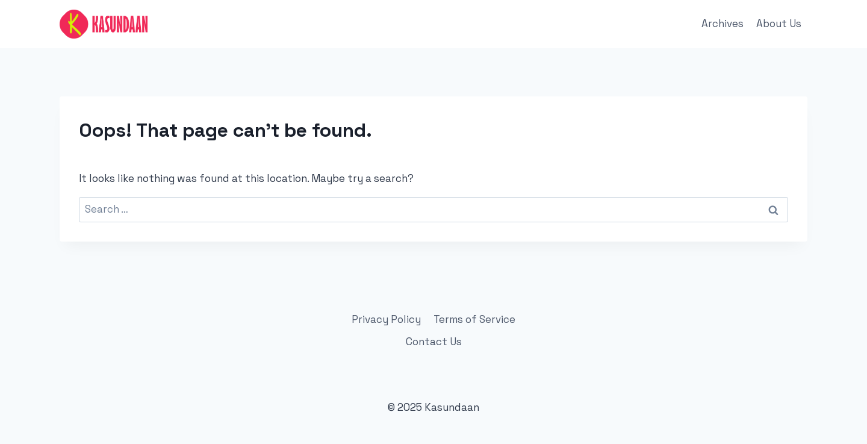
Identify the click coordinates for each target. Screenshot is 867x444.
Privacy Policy (386, 319)
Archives (722, 23)
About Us (778, 23)
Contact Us (434, 341)
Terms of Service (474, 319)
